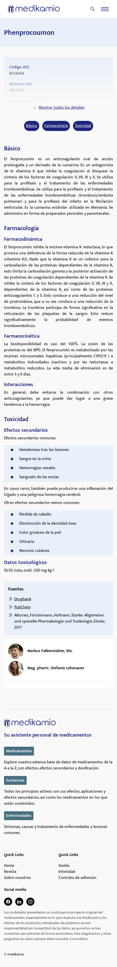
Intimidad (66, 872)
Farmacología (56, 126)
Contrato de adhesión (77, 878)
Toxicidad (83, 126)
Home (9, 866)
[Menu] (105, 9)
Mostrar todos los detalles (59, 107)
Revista (10, 872)
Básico (31, 126)
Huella (63, 866)
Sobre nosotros (17, 878)
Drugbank (22, 599)
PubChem (22, 607)
